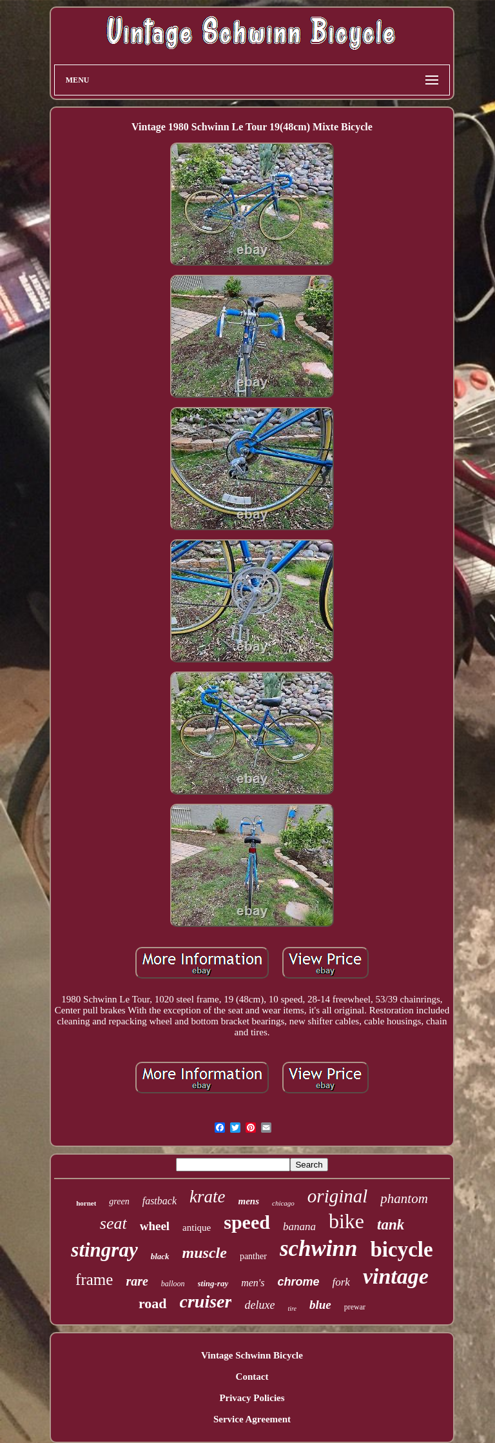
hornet (86, 1203)
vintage (396, 1276)
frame (94, 1279)
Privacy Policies (251, 1398)
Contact (252, 1376)
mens (249, 1201)
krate (207, 1196)
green (119, 1201)
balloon (173, 1283)
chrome (298, 1281)
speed (247, 1222)
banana (299, 1226)
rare (137, 1281)
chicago (283, 1203)
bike (346, 1221)
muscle (204, 1252)
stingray (104, 1250)
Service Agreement (252, 1419)
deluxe (259, 1305)
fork (341, 1282)
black (160, 1256)
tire (291, 1308)
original (337, 1196)
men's (252, 1282)
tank (390, 1225)
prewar (354, 1306)
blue (320, 1304)
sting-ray (213, 1283)
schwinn (319, 1248)
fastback (159, 1200)
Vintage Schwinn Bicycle (252, 1355)
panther (253, 1256)
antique (196, 1227)
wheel (155, 1226)
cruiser (206, 1301)
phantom (404, 1198)
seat (113, 1223)
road (153, 1303)
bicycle (402, 1249)
